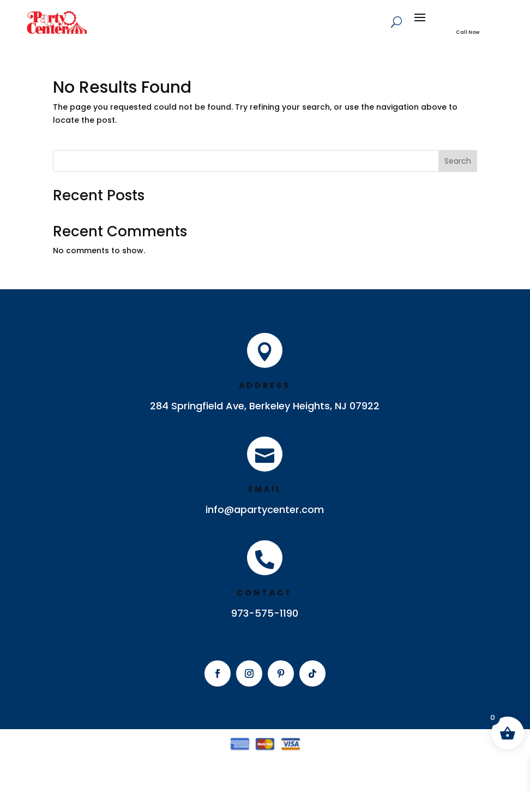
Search (457, 161)
